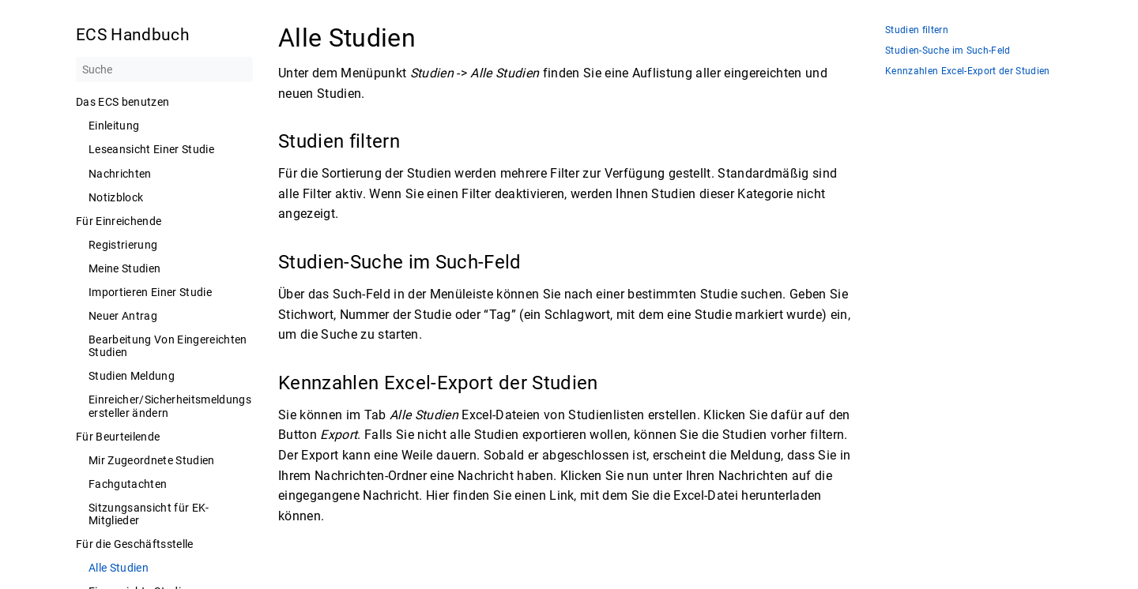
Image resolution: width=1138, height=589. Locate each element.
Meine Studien (124, 268)
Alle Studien (119, 567)
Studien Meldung (132, 376)
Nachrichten (120, 173)
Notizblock (116, 197)
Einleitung (114, 125)
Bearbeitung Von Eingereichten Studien (168, 345)
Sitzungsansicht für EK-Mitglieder (149, 514)
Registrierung (123, 244)
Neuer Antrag (123, 316)
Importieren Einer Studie (150, 292)
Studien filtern (916, 30)
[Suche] (164, 69)
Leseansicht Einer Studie (151, 149)
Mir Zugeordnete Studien (152, 460)
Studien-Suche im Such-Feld (948, 51)
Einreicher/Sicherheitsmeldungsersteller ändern (170, 405)
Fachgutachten (128, 484)
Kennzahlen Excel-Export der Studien (967, 71)
